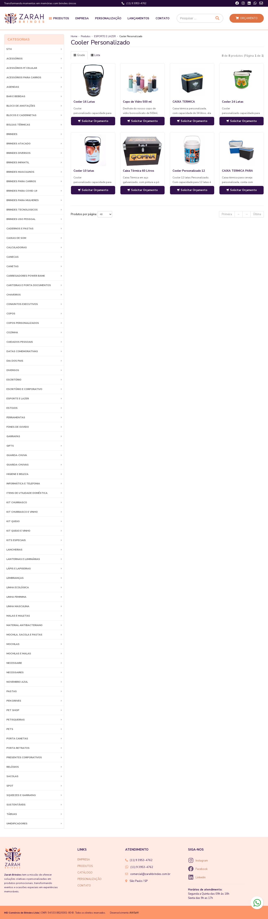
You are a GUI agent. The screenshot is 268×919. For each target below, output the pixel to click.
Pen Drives (13, 700)
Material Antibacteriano (24, 625)
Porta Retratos (18, 748)
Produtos (61, 18)
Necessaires (15, 672)
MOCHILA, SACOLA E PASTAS (24, 634)
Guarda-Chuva (16, 455)
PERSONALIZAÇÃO (89, 879)
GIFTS (10, 445)
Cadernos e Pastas (20, 228)
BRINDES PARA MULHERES (22, 200)
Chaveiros (13, 294)
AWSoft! (134, 912)
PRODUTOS (85, 866)
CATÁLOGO (85, 873)
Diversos (12, 370)
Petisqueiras (15, 719)
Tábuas (11, 814)
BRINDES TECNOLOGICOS (22, 209)
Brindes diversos (18, 153)
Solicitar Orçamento (93, 121)
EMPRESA (83, 859)
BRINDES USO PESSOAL (20, 219)
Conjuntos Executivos (22, 304)
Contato (162, 18)
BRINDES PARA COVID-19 (21, 190)
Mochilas (12, 644)
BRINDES (11, 134)
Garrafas (13, 436)
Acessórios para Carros (23, 77)
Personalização (108, 18)
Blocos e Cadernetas (21, 115)
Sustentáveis (16, 804)
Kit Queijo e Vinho (18, 530)
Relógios (12, 767)
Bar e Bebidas (15, 96)
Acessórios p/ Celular (21, 68)
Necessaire (14, 663)
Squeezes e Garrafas (21, 795)
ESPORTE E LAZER (17, 398)
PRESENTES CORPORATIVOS (24, 757)
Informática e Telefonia (23, 483)
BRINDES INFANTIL (17, 162)
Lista (95, 55)
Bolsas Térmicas (18, 124)
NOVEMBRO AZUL (17, 682)
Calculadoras (16, 247)
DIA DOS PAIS (14, 360)
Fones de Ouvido (17, 427)
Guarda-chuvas (17, 464)
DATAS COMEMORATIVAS (22, 351)
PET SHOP (12, 710)
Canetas (12, 266)
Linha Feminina (16, 597)
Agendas (12, 87)
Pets (9, 729)
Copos (10, 313)
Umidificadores (16, 823)
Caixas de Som (16, 238)
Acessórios (14, 58)
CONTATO (84, 886)
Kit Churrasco (16, 502)
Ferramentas (15, 417)
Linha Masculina (17, 606)
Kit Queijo (13, 521)
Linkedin (201, 877)
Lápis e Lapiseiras (18, 568)
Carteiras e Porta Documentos (28, 285)
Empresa (82, 18)
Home (74, 36)
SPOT (9, 785)
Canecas (12, 257)
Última (257, 214)
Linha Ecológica (17, 587)
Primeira (227, 214)
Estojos (12, 408)
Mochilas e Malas (18, 653)
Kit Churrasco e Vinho (22, 512)
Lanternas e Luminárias (23, 559)
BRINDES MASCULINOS (20, 172)
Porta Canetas (17, 738)
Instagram (202, 861)
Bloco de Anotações (20, 105)
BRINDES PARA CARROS (21, 181)
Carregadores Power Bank (25, 275)
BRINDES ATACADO (18, 143)
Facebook (201, 869)
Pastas (11, 691)
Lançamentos (138, 18)
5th (9, 49)
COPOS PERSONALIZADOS (22, 323)
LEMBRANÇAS (15, 578)
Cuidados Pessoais (19, 342)
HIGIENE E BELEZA (17, 474)
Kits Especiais (16, 540)
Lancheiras (14, 549)
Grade (79, 55)
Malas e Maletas (18, 615)
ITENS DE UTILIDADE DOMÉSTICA (27, 493)
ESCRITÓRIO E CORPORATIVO (24, 389)
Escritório (13, 379)
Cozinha (12, 332)
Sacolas (12, 776)
